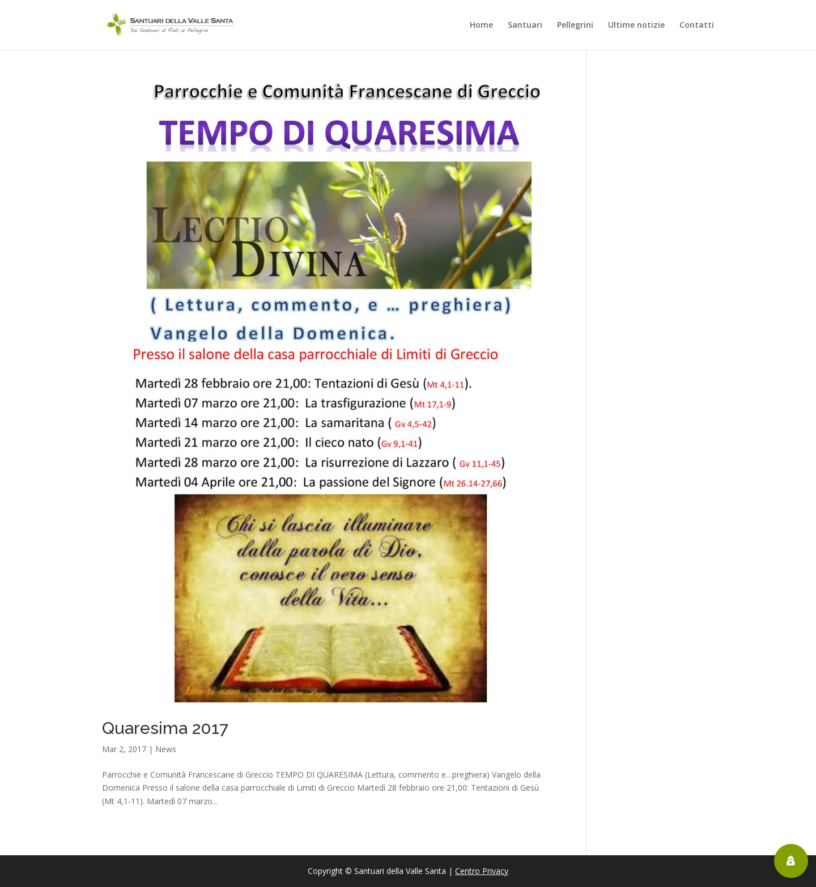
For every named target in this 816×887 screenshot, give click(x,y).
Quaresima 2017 (165, 728)
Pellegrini (575, 25)
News (165, 749)
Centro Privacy (481, 870)
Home (481, 25)
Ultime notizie (636, 25)
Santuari (525, 25)
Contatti (696, 25)
